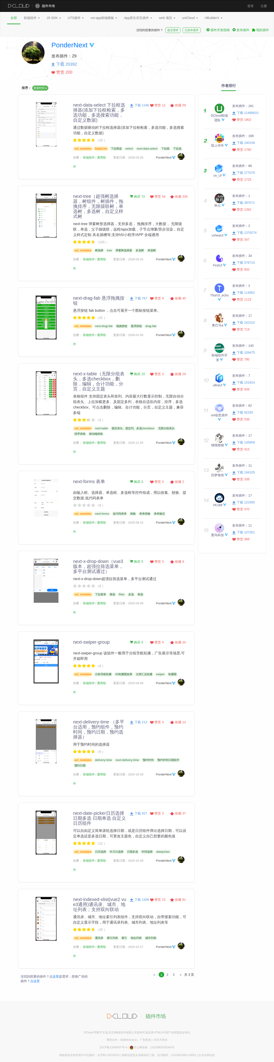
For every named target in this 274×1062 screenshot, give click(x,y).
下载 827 (138, 813)
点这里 (35, 981)
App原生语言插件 (138, 18)
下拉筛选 (116, 148)
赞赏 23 (157, 899)
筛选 (112, 594)
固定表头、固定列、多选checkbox (133, 428)
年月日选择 (116, 851)
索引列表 (112, 938)
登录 (250, 6)
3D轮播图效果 (123, 674)
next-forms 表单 (89, 481)
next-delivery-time (127, 760)
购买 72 (137, 196)
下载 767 (138, 298)
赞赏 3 (157, 374)
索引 (124, 938)
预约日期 (79, 765)
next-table (101, 428)
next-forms (102, 513)
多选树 (140, 250)
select (129, 148)
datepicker (163, 851)
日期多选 (132, 851)
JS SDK (54, 18)
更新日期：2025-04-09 (128, 603)
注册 (264, 6)
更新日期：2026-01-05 (128, 335)
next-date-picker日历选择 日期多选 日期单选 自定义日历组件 (99, 818)
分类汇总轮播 (144, 674)
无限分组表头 (166, 428)
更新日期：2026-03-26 (128, 157)
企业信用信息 (206, 1055)
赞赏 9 (157, 298)
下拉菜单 (100, 594)
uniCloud (190, 18)
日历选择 (100, 851)
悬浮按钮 (136, 326)
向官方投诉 (160, 1039)
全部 (14, 18)
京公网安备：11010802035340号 (151, 1047)
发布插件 (240, 30)
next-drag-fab (104, 326)
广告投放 (145, 1039)
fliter (122, 594)
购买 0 (136, 482)
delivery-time (103, 760)
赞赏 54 (157, 196)
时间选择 (147, 851)
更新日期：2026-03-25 (128, 259)
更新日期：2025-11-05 (128, 442)
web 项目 (167, 18)
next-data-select (147, 148)
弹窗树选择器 (124, 250)
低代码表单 (119, 513)
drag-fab (150, 326)
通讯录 (99, 938)
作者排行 (228, 86)
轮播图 (172, 674)
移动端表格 (96, 434)
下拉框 (165, 148)
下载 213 (138, 722)
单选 (140, 594)
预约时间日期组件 (168, 760)
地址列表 (136, 938)
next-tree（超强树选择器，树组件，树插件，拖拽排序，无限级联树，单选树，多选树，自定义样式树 (98, 206)
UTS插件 (76, 18)
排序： (26, 88)
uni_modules (82, 148)
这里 (56, 976)
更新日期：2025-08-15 (128, 522)
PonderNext (69, 45)
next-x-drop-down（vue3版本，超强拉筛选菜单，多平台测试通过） (98, 566)
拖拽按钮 (121, 326)
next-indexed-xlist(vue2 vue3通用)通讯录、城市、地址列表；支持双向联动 (99, 904)
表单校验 (144, 513)
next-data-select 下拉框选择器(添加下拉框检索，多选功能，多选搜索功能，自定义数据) (99, 112)
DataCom (101, 148)
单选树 (152, 250)
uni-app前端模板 (104, 18)
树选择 (99, 250)
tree (109, 250)
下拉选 (177, 148)
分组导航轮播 (103, 674)
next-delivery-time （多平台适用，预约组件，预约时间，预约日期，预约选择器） (98, 729)
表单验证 (159, 513)
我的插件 (260, 30)
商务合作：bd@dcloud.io (122, 1039)
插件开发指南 (218, 30)
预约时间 (148, 760)
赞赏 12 (157, 105)
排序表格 (79, 434)
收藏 (178, 105)
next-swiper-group (91, 642)
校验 (133, 513)
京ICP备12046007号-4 (113, 1047)
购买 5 (136, 561)
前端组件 (32, 18)
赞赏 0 (157, 482)
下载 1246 (139, 105)
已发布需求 (191, 30)
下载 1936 (139, 899)
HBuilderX (213, 18)
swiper (160, 674)
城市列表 (150, 938)
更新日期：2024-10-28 (128, 774)
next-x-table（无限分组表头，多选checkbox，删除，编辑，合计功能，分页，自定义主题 (98, 381)
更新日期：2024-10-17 (128, 947)
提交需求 (172, 30)
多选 (131, 594)
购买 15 (137, 374)
